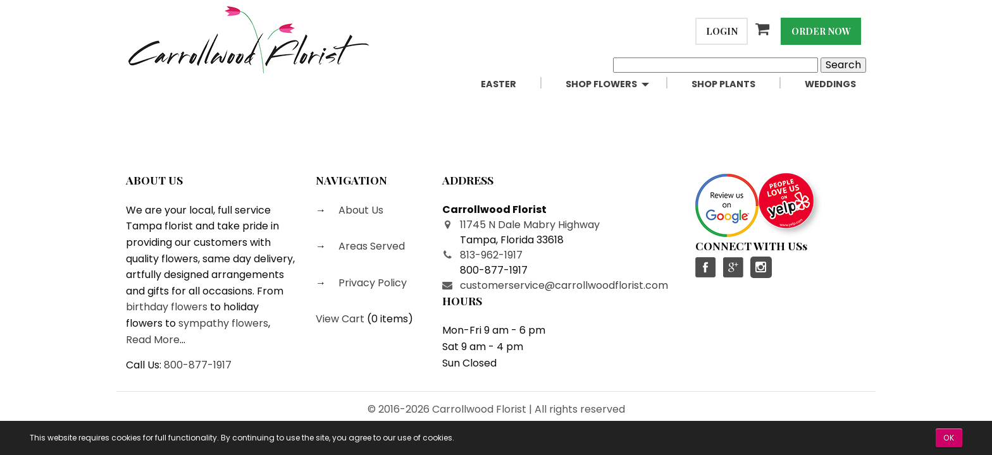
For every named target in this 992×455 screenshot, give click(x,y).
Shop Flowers (601, 84)
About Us (359, 210)
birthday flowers (167, 307)
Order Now (821, 31)
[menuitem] (513, 84)
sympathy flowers (223, 323)
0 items (389, 319)
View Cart (340, 319)
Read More (153, 339)
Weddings (830, 84)
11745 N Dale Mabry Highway (530, 224)
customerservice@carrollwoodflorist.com (564, 285)
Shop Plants (723, 84)
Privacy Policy (371, 283)
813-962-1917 (491, 255)
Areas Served (370, 246)
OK (949, 437)
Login (722, 31)
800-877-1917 (198, 365)
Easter (498, 84)
